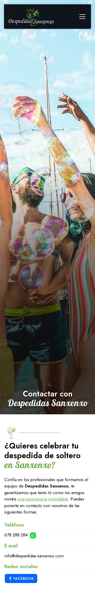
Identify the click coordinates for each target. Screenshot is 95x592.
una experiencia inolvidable (43, 499)
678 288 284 (16, 535)
